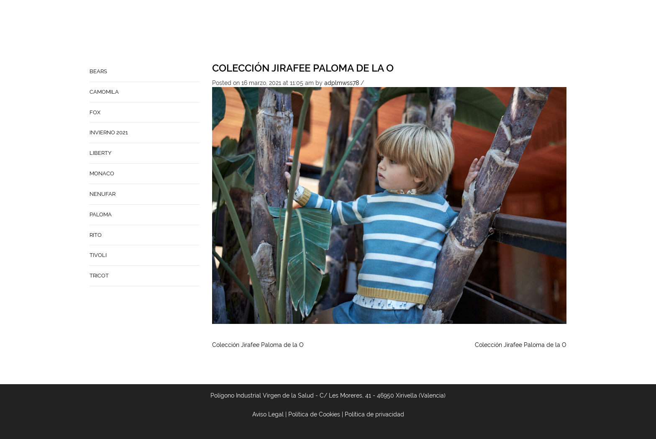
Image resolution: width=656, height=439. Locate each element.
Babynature (412, 32)
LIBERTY (100, 153)
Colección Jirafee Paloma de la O (303, 68)
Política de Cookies (314, 414)
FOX (95, 112)
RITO (96, 235)
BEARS (98, 71)
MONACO (102, 173)
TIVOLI (98, 255)
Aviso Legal (268, 414)
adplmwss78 (341, 83)
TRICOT (99, 275)
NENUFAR (102, 194)
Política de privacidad (374, 414)
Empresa (328, 32)
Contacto (367, 32)
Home (297, 32)
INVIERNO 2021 (109, 132)
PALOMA (101, 214)
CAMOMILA (104, 92)
